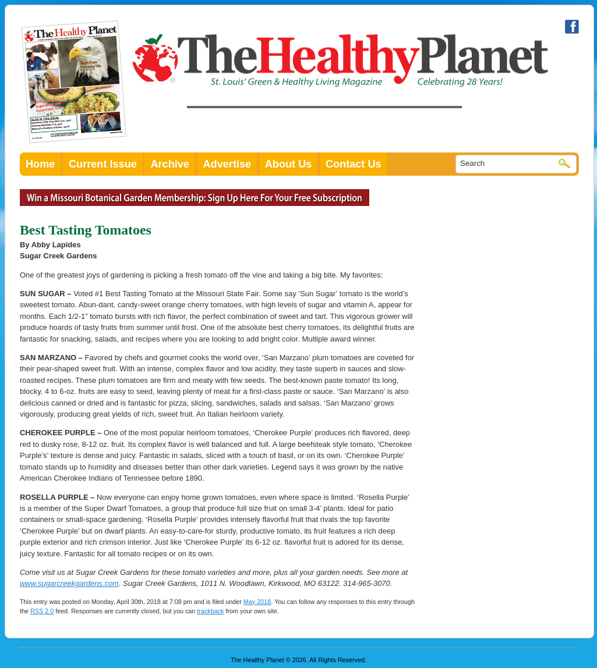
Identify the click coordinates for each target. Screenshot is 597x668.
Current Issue (103, 164)
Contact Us (353, 164)
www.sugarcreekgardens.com (69, 583)
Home (40, 164)
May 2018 (257, 601)
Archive (169, 164)
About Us (288, 164)
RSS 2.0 (42, 610)
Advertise (227, 164)
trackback (210, 610)
